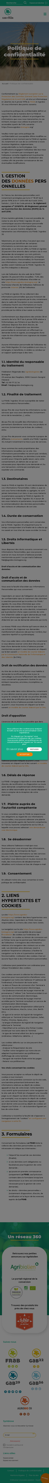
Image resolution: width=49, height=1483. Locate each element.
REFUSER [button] (34, 749)
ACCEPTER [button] (24, 754)
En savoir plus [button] (15, 749)
